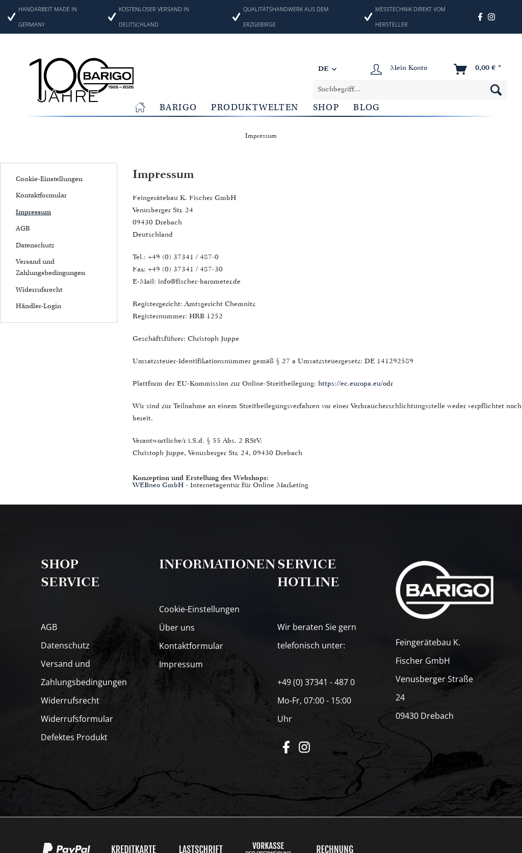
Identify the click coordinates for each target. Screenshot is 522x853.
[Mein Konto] (399, 69)
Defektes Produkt (74, 737)
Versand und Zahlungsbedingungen (50, 267)
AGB (23, 228)
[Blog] (366, 107)
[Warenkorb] (478, 69)
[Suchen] (496, 90)
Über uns (177, 627)
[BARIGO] (178, 107)
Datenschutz (35, 245)
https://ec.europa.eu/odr (355, 384)
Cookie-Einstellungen (49, 178)
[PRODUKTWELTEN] (254, 107)
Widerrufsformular (77, 718)
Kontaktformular (41, 195)
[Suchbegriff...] (410, 90)
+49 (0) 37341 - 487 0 (316, 682)
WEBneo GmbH (158, 485)
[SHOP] (326, 107)
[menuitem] (410, 90)
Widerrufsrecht (39, 289)
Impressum (33, 212)
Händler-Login (38, 306)
